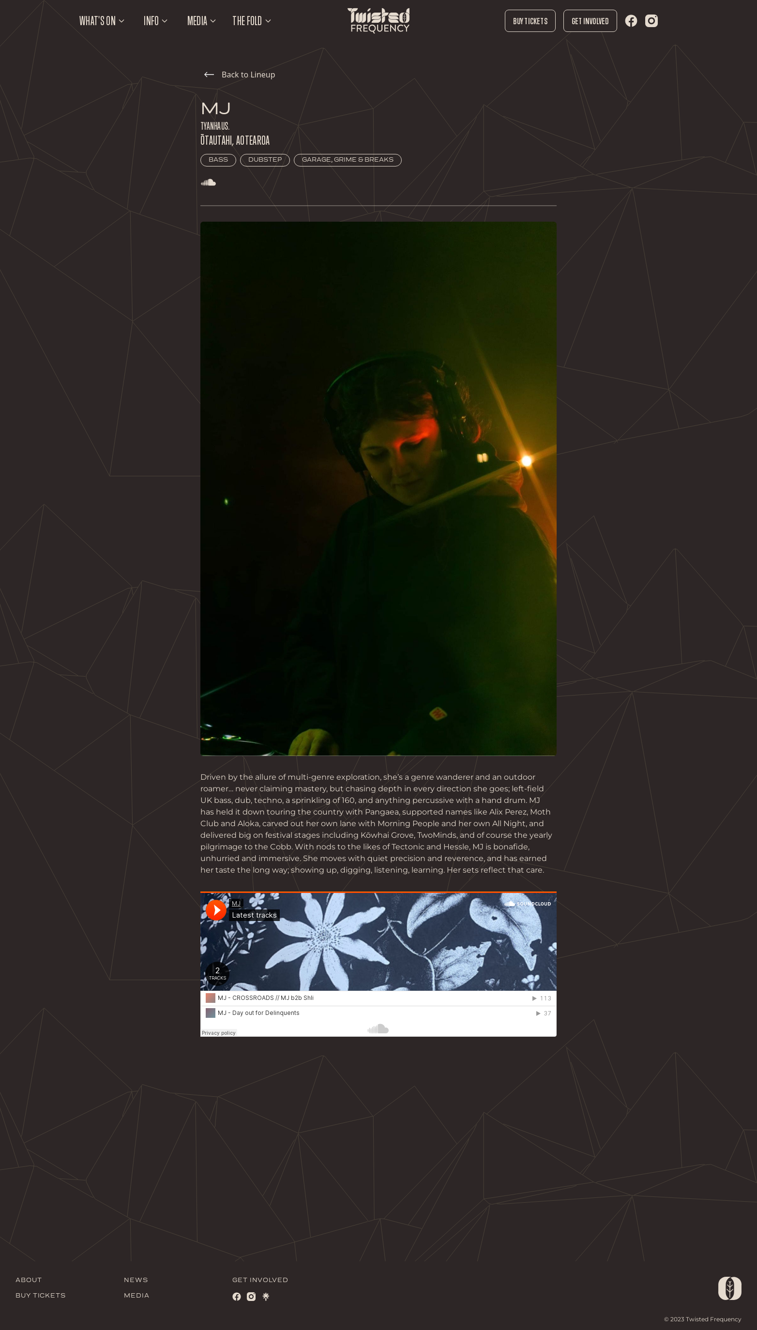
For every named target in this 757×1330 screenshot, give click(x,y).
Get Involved (590, 20)
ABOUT (28, 1280)
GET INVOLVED (260, 1280)
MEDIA (137, 1296)
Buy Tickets (530, 20)
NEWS (136, 1280)
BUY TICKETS (40, 1296)
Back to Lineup (239, 74)
